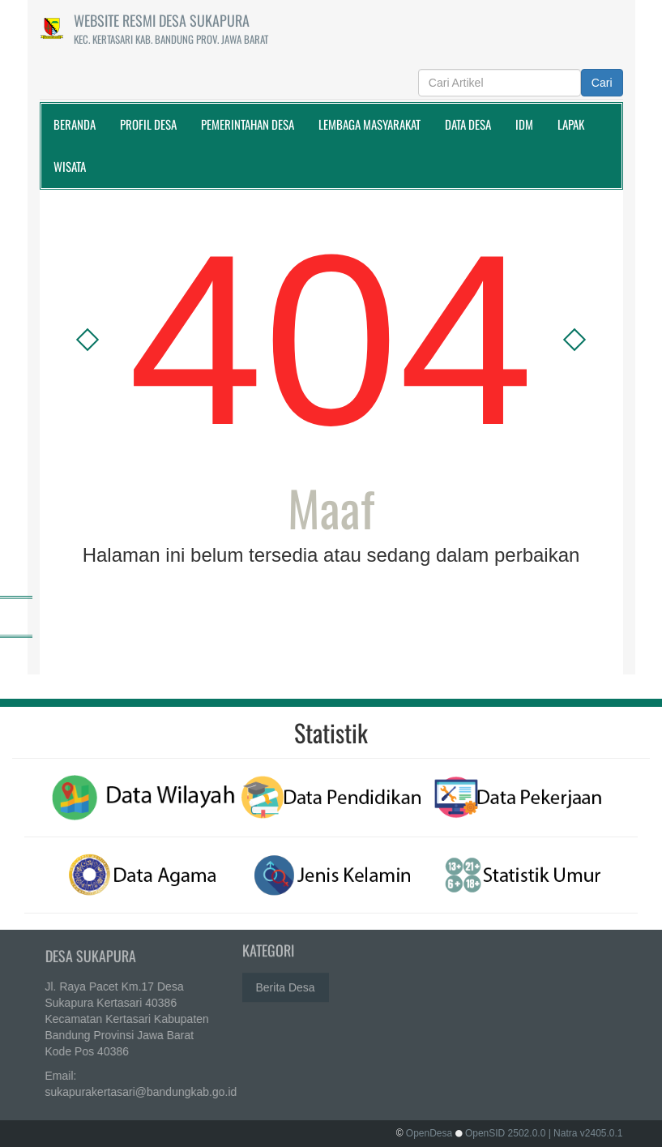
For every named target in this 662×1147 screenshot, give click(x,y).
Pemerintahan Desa (247, 124)
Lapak (570, 124)
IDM (524, 124)
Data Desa (468, 124)
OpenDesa (429, 1133)
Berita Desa (285, 984)
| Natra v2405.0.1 (586, 1133)
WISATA (69, 166)
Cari (602, 82)
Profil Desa (148, 124)
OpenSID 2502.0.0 (505, 1133)
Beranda (74, 124)
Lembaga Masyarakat (369, 124)
